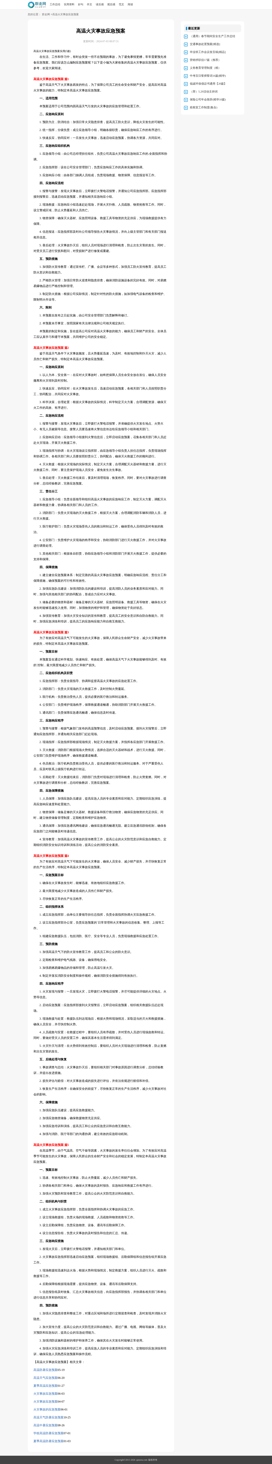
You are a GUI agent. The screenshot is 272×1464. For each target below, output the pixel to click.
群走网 (46, 14)
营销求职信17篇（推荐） (205, 59)
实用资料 (69, 4)
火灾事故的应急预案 (47, 1409)
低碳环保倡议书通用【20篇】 (208, 83)
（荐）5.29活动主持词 (203, 91)
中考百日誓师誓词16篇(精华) (208, 75)
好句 (80, 4)
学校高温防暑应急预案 (48, 1433)
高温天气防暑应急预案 (48, 1417)
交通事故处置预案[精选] (205, 44)
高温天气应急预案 (45, 1377)
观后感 (111, 4)
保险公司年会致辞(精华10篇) (208, 99)
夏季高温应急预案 (45, 1385)
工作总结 (55, 4)
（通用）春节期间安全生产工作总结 (212, 36)
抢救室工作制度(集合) (203, 107)
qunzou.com (141, 1460)
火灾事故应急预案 (45, 1393)
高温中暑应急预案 (45, 1425)
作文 (89, 4)
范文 (121, 4)
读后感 (100, 4)
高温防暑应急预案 (45, 1369)
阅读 (130, 4)
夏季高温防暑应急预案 (48, 1441)
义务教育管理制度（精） (205, 67)
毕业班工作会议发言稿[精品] (208, 52)
